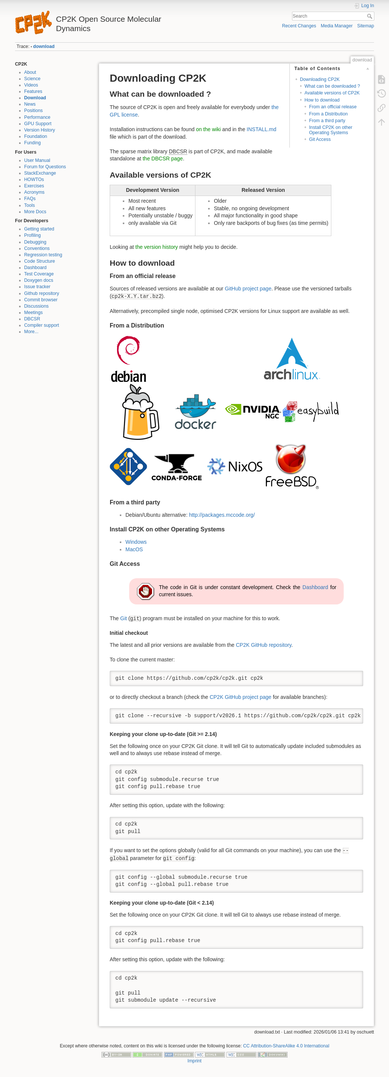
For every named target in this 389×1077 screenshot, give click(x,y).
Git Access (320, 139)
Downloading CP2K (320, 79)
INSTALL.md (261, 129)
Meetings (33, 312)
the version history (157, 247)
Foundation (35, 136)
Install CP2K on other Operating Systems (330, 130)
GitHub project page (248, 289)
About (30, 72)
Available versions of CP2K (332, 93)
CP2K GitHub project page (240, 697)
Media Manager (337, 25)
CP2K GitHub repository (263, 645)
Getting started (39, 229)
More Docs (35, 211)
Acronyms (34, 192)
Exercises (34, 185)
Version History (39, 130)
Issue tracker (37, 286)
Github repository (41, 293)
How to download (322, 100)
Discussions (36, 306)
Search (370, 16)
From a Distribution (328, 114)
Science (32, 78)
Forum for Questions (45, 166)
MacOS (134, 549)
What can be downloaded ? (332, 86)
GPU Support (38, 123)
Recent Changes (299, 25)
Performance (37, 117)
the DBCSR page (163, 159)
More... (31, 331)
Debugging (35, 242)
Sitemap (365, 25)
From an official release (332, 106)
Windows (136, 542)
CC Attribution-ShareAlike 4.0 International (286, 1046)
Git (123, 618)
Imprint (194, 1061)
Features (33, 91)
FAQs (30, 198)
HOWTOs (34, 179)
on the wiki (208, 129)
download (44, 46)
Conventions (37, 248)
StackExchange (40, 173)
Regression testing (43, 254)
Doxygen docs (39, 280)
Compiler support (41, 325)
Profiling (32, 235)
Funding (32, 142)
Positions (33, 110)
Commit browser (41, 299)
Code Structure (39, 261)
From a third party (327, 120)
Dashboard (35, 267)
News (30, 104)
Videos (31, 85)
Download (35, 97)
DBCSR (32, 319)
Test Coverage (39, 274)
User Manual (37, 160)
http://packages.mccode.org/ (222, 515)
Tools (29, 205)
